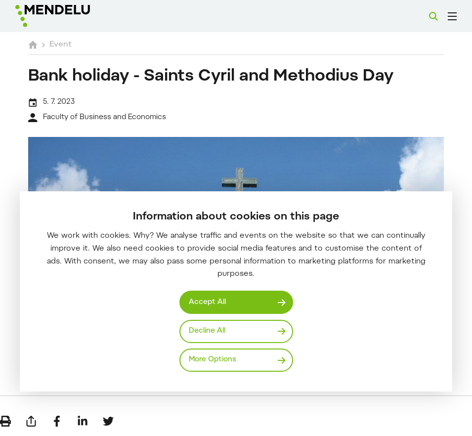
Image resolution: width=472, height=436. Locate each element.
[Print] (5, 421)
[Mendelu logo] (67, 16)
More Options (212, 359)
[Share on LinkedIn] (82, 421)
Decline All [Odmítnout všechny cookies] (207, 331)
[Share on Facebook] (56, 421)
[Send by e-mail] (31, 421)
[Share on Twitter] (108, 421)
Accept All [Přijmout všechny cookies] (207, 302)
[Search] (433, 16)
